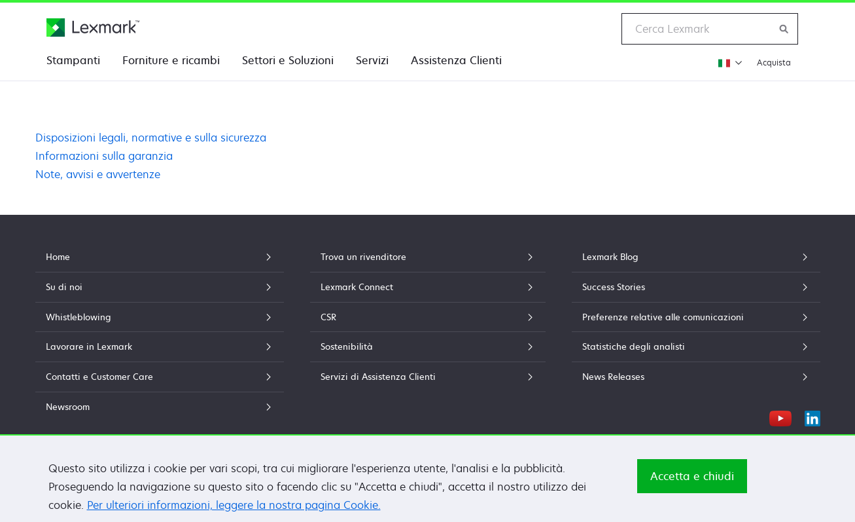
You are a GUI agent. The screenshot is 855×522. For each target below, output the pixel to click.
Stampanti (73, 60)
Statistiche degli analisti (696, 346)
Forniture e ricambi (171, 60)
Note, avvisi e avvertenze (97, 174)
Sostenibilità (428, 346)
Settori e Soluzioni (288, 60)
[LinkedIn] (812, 416)
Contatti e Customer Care (159, 376)
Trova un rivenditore (428, 257)
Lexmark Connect (428, 287)
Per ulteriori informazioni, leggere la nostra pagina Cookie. (234, 505)
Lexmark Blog (696, 257)
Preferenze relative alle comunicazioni (696, 317)
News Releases (696, 376)
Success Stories (696, 287)
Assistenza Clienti (456, 60)
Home (159, 257)
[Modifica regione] (728, 62)
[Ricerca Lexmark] (784, 29)
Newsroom (159, 407)
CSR (428, 317)
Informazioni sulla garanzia (104, 156)
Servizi (372, 60)
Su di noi (159, 287)
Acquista (774, 62)
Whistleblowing (159, 317)
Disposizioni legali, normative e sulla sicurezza (150, 137)
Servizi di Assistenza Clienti (428, 376)
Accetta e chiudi (692, 476)
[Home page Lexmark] (92, 27)
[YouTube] (780, 416)
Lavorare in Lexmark (159, 346)
